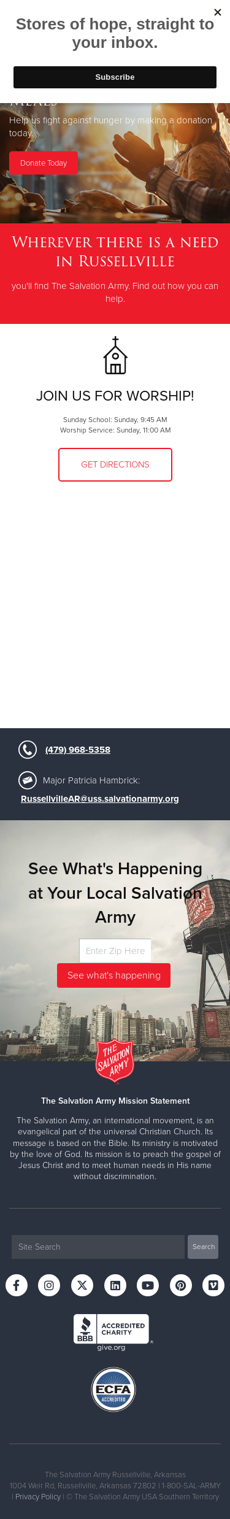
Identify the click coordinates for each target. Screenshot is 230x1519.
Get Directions (115, 464)
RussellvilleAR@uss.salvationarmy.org (100, 798)
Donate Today (43, 162)
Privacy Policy (38, 1497)
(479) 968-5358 (77, 749)
